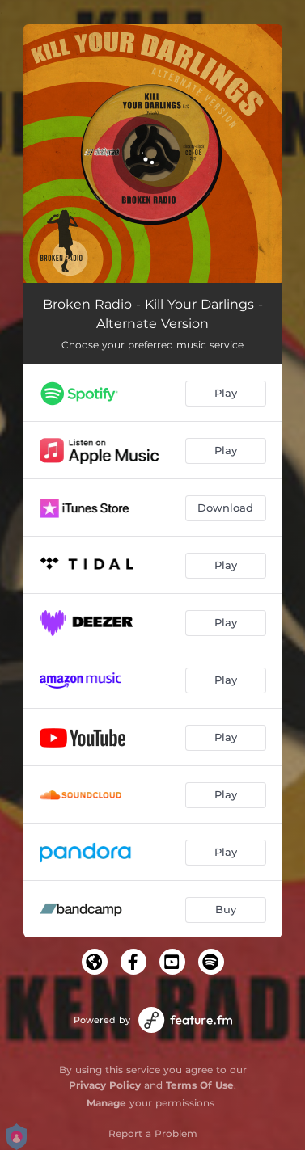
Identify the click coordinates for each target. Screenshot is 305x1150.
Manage (106, 1103)
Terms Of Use (200, 1085)
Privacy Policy (105, 1085)
